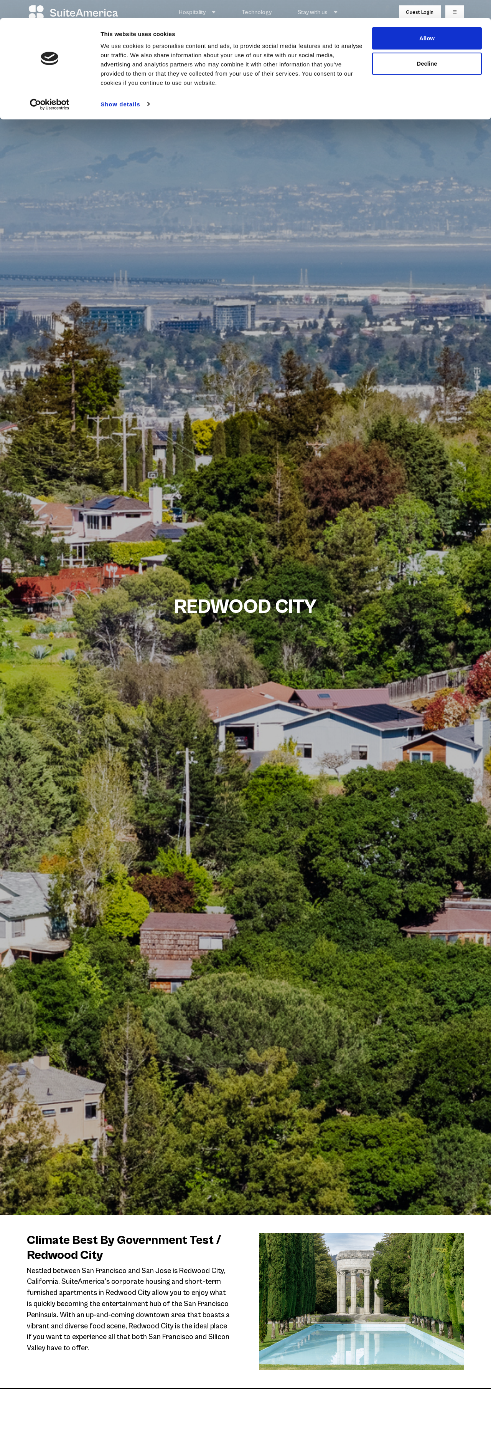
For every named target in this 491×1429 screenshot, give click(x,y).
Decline (427, 45)
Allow (427, 20)
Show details (120, 86)
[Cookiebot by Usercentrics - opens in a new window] (49, 86)
